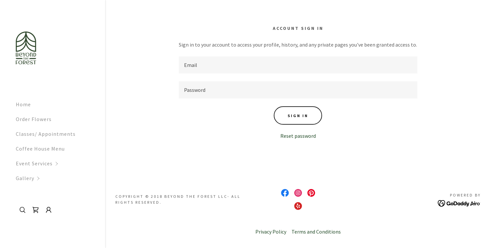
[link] (26, 47)
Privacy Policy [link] (270, 231)
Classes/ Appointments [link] (46, 134)
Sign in (298, 115)
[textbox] (298, 64)
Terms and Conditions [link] (316, 231)
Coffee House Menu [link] (40, 148)
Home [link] (23, 104)
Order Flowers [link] (34, 119)
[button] (60, 163)
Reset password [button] (298, 136)
